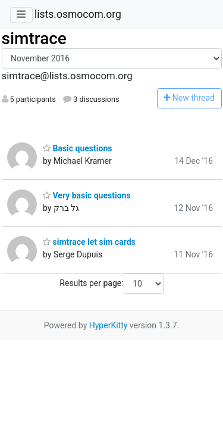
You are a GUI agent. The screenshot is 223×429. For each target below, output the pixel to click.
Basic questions (77, 148)
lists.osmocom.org (77, 14)
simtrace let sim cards (89, 242)
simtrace (34, 38)
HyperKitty (108, 325)
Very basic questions (87, 195)
